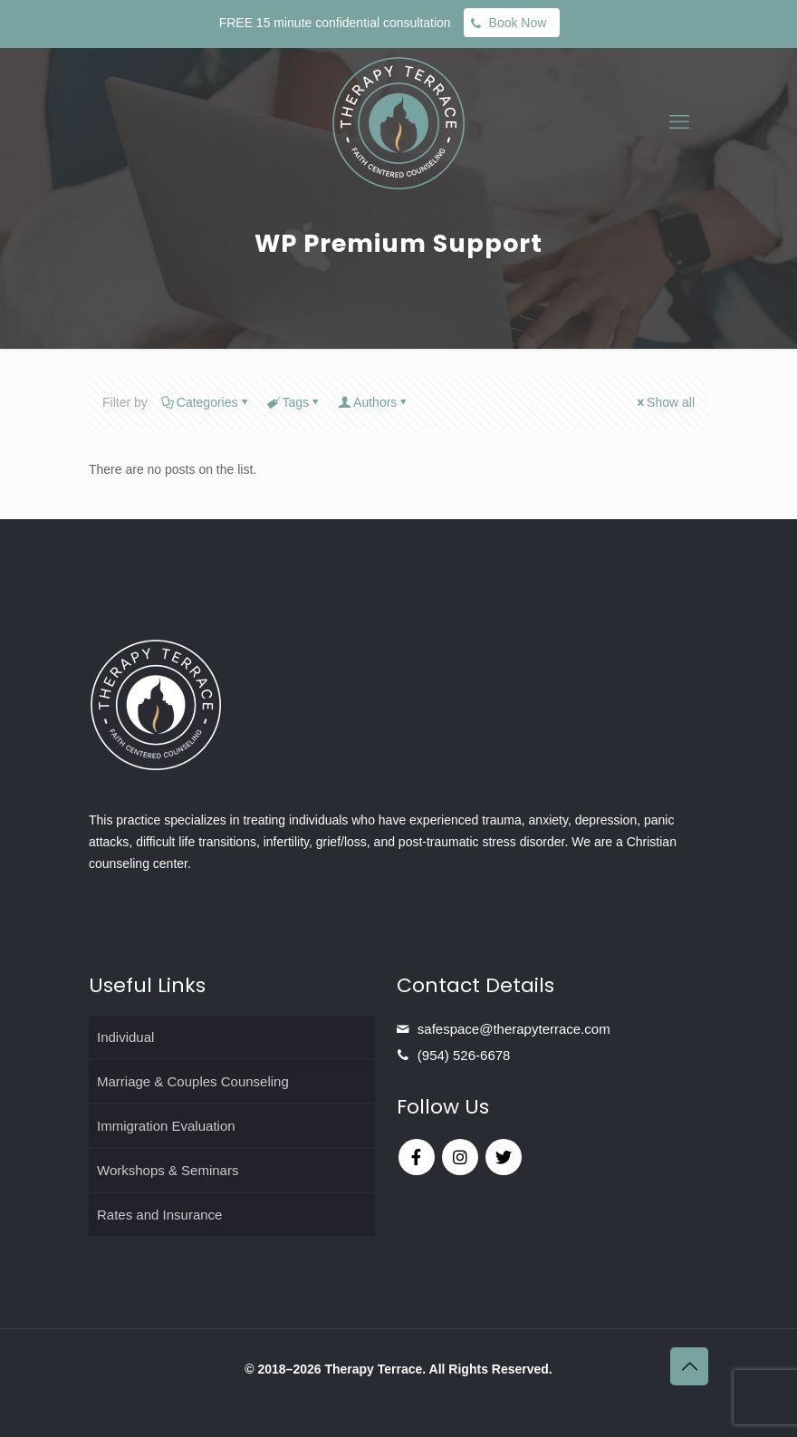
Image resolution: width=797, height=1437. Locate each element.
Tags (294, 402)
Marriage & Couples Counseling (193, 1081)
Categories (206, 402)
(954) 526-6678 (464, 1055)
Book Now (518, 22)
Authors (373, 402)
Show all (664, 402)
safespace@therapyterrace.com (514, 1029)
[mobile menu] (679, 122)
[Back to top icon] (689, 1366)
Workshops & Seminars (167, 1170)
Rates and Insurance (159, 1214)
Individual (125, 1037)
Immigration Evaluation (166, 1125)
